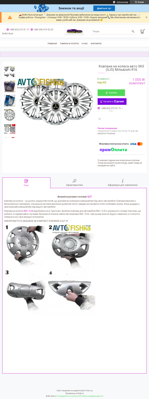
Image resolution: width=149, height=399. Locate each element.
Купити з (113, 101)
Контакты (96, 43)
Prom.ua (89, 391)
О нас (85, 43)
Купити (113, 92)
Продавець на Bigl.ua (74, 393)
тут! (89, 196)
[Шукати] (133, 31)
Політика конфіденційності (91, 396)
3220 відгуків (122, 2)
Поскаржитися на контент (67, 396)
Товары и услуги (69, 43)
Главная (52, 43)
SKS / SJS (28, 211)
